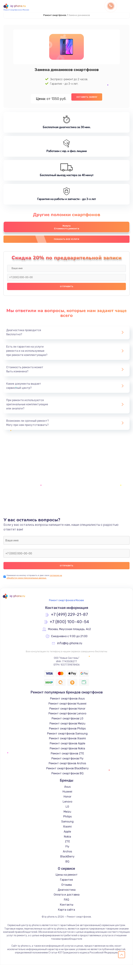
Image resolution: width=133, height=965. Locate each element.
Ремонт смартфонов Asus (67, 698)
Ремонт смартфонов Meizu (67, 723)
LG (67, 806)
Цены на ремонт (67, 874)
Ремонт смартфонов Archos (67, 763)
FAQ (66, 899)
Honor (67, 796)
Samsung (67, 821)
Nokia (67, 836)
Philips (67, 816)
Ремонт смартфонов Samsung (67, 733)
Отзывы (66, 884)
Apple (67, 831)
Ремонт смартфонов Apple (67, 743)
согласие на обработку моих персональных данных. (34, 576)
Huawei (67, 791)
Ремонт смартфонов (54, 15)
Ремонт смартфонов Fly (67, 758)
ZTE (67, 841)
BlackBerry (67, 856)
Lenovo (67, 801)
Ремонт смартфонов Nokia (67, 748)
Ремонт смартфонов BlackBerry (67, 768)
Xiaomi (67, 826)
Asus (67, 786)
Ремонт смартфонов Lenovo (67, 713)
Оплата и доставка (66, 894)
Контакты (66, 904)
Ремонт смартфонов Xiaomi (67, 738)
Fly (67, 846)
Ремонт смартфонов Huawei (67, 703)
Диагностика (67, 889)
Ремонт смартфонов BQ (67, 773)
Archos (67, 851)
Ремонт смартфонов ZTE (67, 753)
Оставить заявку (86, 97)
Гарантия (66, 879)
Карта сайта (66, 909)
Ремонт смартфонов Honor (67, 708)
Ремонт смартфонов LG (67, 718)
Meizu (67, 811)
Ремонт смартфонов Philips (67, 728)
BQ (67, 861)
